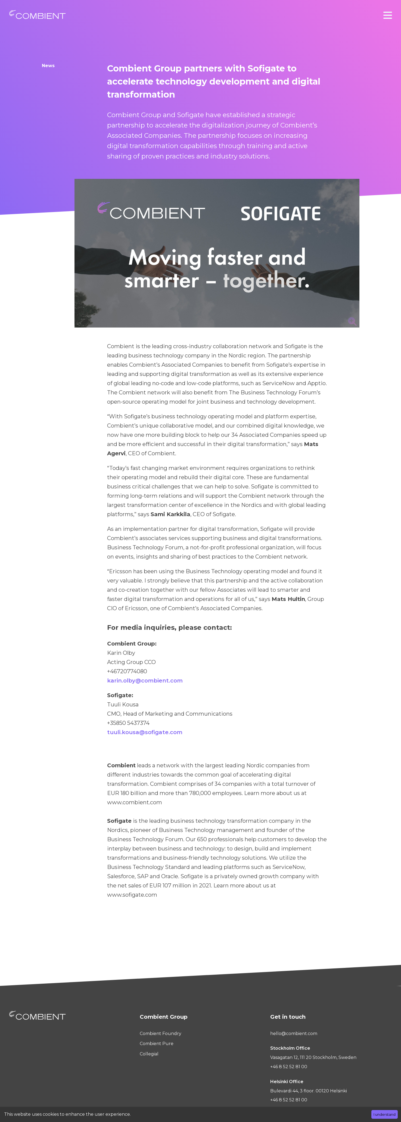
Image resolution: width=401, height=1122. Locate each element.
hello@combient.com (293, 1033)
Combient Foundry (160, 1033)
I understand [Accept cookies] (385, 1114)
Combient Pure (156, 1043)
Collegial (149, 1053)
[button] (387, 15)
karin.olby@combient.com (145, 680)
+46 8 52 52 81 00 (288, 1066)
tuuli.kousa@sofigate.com (144, 732)
